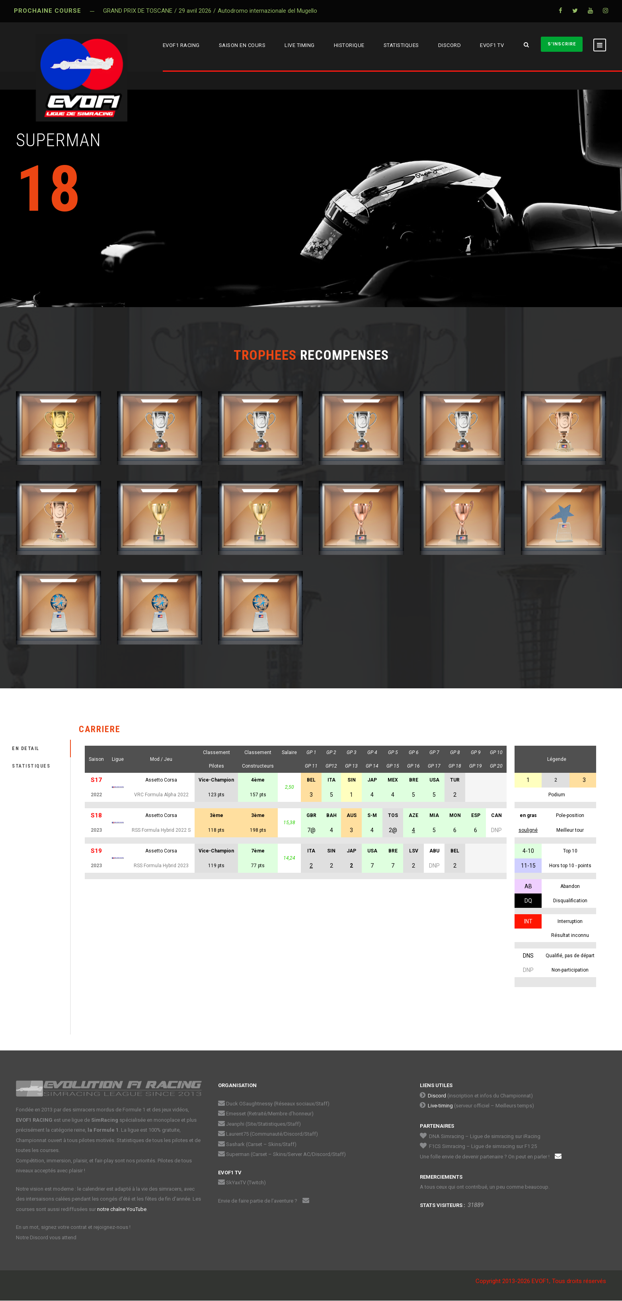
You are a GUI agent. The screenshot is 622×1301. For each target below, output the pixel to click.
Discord (437, 1096)
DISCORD (449, 45)
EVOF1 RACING (181, 45)
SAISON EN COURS (242, 45)
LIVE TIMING (300, 45)
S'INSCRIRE (562, 44)
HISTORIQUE (349, 45)
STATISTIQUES (401, 45)
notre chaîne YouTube (121, 1209)
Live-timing (440, 1106)
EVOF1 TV (492, 45)
